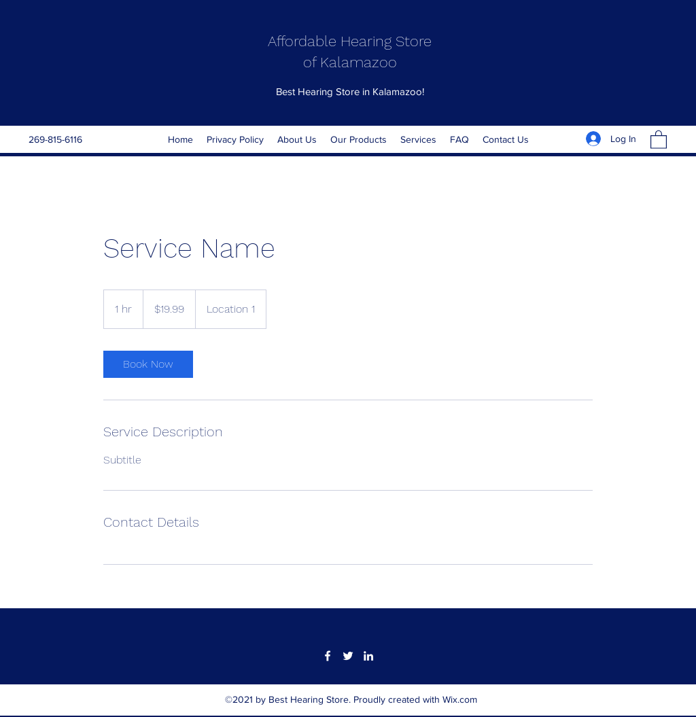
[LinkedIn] (368, 656)
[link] (148, 364)
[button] (658, 139)
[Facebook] (327, 656)
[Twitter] (348, 656)
